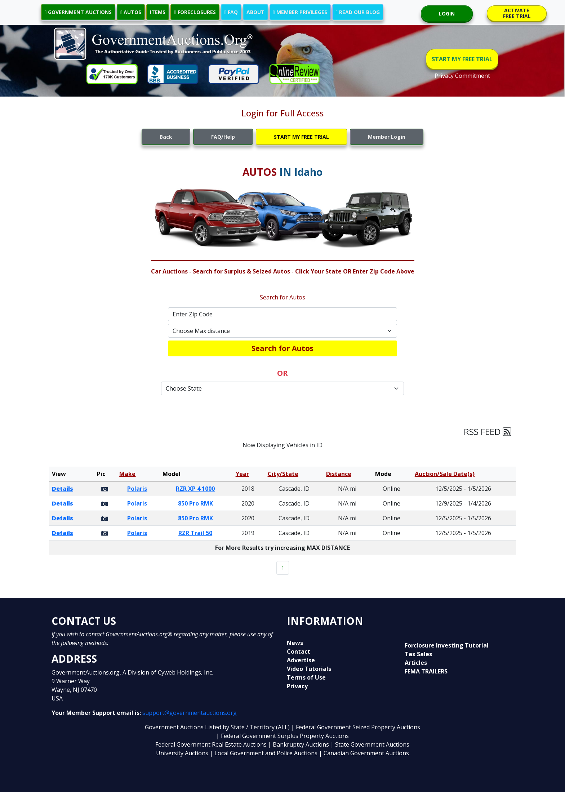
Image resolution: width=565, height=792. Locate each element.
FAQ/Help (223, 136)
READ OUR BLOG (358, 12)
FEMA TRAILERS (426, 671)
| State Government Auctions (369, 744)
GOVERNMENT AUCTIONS (78, 12)
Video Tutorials (309, 669)
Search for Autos (282, 348)
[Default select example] (282, 331)
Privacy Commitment (462, 76)
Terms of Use (306, 677)
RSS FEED (487, 431)
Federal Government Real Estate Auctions (211, 744)
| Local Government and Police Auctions (263, 753)
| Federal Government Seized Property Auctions (355, 727)
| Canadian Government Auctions (364, 753)
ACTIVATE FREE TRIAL (517, 13)
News (295, 643)
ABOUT (255, 12)
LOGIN (447, 13)
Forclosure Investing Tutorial (447, 645)
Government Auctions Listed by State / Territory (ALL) (218, 727)
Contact (298, 651)
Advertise (301, 660)
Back (166, 136)
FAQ (231, 12)
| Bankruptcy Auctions (299, 744)
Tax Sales (418, 654)
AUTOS (130, 12)
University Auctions (183, 753)
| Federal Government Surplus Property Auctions (282, 736)
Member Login (386, 136)
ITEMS (157, 12)
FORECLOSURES (194, 12)
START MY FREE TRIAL (462, 59)
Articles (416, 663)
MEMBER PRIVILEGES (300, 12)
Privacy (297, 686)
